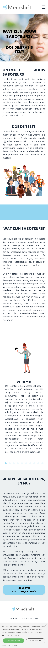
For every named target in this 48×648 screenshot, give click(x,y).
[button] (24, 635)
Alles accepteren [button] (13, 641)
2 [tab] (9, 463)
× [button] (46, 625)
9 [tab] (38, 463)
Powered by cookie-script (10, 645)
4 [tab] (18, 463)
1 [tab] (5, 463)
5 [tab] (22, 463)
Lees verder (37, 632)
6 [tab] (26, 463)
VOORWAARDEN (30, 618)
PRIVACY (14, 618)
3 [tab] (14, 463)
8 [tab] (34, 463)
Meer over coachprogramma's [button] (24, 590)
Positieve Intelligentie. (14, 565)
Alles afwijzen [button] (35, 641)
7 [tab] (30, 463)
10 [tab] (42, 463)
